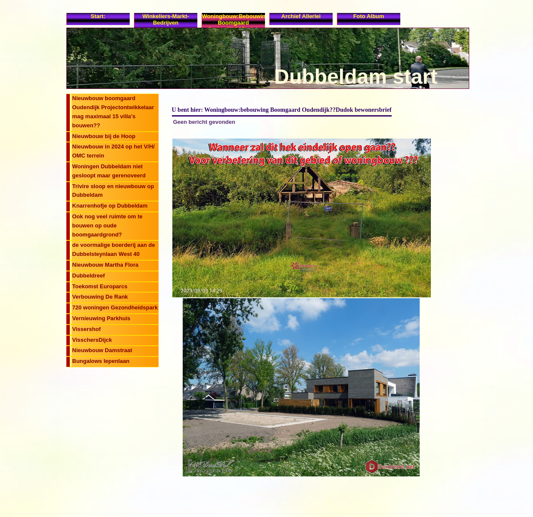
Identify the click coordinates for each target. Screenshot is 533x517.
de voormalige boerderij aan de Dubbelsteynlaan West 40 (113, 249)
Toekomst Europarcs (100, 286)
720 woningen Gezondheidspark (115, 307)
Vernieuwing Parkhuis (101, 318)
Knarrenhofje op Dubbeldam (110, 205)
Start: (98, 16)
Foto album (368, 16)
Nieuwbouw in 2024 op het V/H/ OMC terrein (113, 151)
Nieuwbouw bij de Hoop (104, 136)
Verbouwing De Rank (100, 296)
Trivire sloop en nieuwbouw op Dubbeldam (113, 191)
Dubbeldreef (88, 275)
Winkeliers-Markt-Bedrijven (165, 19)
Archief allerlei (301, 16)
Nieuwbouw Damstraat (102, 350)
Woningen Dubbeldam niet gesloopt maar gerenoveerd (109, 171)
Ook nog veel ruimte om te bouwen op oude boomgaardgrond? (107, 225)
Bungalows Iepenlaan (101, 361)
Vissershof (86, 329)
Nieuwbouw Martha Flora (105, 265)
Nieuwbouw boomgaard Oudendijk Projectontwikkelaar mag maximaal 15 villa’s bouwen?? (113, 111)
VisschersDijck (92, 340)
